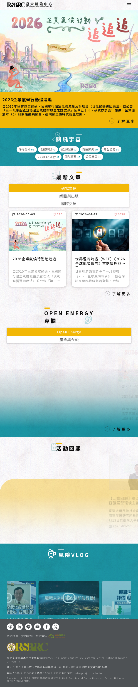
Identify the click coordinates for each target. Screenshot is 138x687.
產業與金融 (69, 339)
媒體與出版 (69, 196)
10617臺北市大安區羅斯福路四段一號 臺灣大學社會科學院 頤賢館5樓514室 (62, 667)
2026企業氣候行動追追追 (27, 99)
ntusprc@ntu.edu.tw (88, 673)
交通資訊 (27, 636)
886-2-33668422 (25, 673)
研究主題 (69, 188)
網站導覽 (13, 636)
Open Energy (69, 332)
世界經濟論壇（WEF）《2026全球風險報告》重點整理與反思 (100, 261)
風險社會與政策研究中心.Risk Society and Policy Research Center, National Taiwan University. (66, 680)
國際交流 (69, 203)
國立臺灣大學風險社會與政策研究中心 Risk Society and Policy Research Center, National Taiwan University (67, 659)
